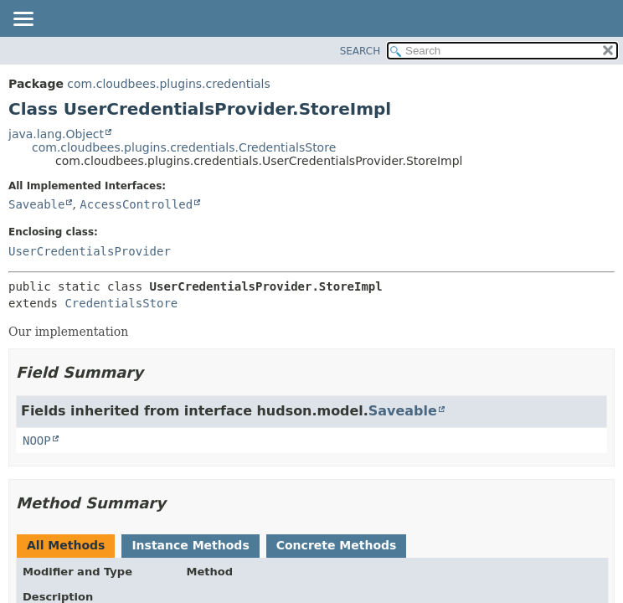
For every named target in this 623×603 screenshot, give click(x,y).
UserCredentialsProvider (89, 251)
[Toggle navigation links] (22, 20)
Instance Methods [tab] (190, 545)
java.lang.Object (56, 134)
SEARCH (360, 51)
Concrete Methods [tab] (336, 545)
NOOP (37, 440)
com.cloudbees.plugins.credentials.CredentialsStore (184, 147)
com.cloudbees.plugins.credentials (168, 83)
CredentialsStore (121, 303)
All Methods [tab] (66, 545)
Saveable (36, 204)
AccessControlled (136, 204)
